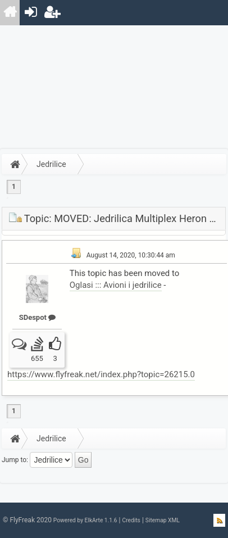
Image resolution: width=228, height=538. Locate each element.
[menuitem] (10, 12)
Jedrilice (51, 164)
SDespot (37, 317)
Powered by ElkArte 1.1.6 (85, 520)
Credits (131, 520)
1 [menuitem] (14, 187)
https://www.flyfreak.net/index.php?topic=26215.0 (101, 374)
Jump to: (15, 460)
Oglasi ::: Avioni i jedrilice (116, 285)
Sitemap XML (162, 520)
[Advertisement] (114, 87)
